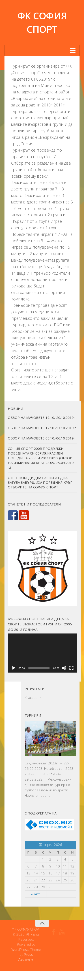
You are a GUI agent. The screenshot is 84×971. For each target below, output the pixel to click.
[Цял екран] (71, 668)
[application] (42, 653)
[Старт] (13, 668)
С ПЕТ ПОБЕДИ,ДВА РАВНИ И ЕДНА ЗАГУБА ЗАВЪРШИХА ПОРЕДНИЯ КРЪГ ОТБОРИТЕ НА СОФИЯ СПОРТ (40, 482)
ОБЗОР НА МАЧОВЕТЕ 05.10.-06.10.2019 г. (42, 438)
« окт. (36, 894)
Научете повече (37, 795)
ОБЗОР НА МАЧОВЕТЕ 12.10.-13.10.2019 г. (42, 428)
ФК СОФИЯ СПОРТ (42, 22)
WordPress (20, 949)
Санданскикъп (36, 763)
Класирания (34, 697)
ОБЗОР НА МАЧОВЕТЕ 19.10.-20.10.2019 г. (42, 417)
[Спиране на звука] (64, 668)
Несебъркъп (54, 768)
